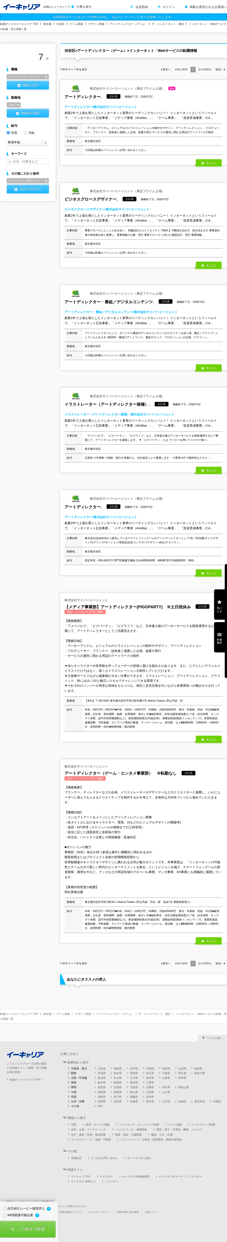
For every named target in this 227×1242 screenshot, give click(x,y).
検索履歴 (219, 641)
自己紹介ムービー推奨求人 (24, 1208)
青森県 (118, 1068)
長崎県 (134, 1101)
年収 (12, 132)
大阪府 (134, 1087)
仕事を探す (84, 6)
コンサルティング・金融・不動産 (91, 1139)
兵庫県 (150, 1087)
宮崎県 (182, 1101)
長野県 (182, 1077)
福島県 (198, 1068)
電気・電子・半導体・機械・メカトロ (179, 1129)
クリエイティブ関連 (203, 1124)
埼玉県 (150, 1073)
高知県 (150, 1096)
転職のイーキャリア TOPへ (26, 1079)
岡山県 (134, 1092)
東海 (73, 1082)
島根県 (118, 1092)
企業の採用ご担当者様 (128, 1212)
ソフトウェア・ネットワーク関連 (139, 1124)
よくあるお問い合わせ (104, 1158)
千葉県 (166, 1073)
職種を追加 (30, 85)
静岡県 (118, 1082)
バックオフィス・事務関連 (131, 1129)
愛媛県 (134, 1096)
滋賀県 (102, 1087)
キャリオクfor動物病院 (135, 1176)
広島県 (150, 1092)
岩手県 (134, 1068)
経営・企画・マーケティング (88, 1129)
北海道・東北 (79, 1068)
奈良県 (166, 1087)
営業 (73, 1124)
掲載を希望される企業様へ (208, 7)
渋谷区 (61, 24)
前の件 (182, 69)
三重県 (150, 1082)
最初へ (167, 69)
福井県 (150, 1077)
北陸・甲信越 (79, 1077)
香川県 (118, 1096)
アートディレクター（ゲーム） (128, 24)
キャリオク (106, 1176)
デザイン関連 (96, 24)
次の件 (203, 69)
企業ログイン (151, 1212)
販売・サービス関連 (98, 1124)
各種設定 (76, 1158)
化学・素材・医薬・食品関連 (88, 1134)
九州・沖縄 (77, 1101)
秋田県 (166, 1068)
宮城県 (150, 1068)
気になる (211, 163)
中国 (73, 1092)
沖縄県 (217, 1101)
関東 (73, 1073)
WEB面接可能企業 (18, 1215)
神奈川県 (199, 1073)
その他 (75, 1106)
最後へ (219, 69)
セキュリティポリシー (99, 1212)
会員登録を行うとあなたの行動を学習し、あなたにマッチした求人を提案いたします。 (113, 17)
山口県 (166, 1092)
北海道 (102, 1068)
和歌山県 (183, 1087)
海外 (100, 1106)
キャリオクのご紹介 (139, 1158)
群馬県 (134, 1073)
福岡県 (102, 1101)
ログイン (169, 7)
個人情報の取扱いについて (69, 1212)
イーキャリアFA (80, 1176)
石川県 (134, 1077)
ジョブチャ (111, 1181)
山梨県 (166, 1077)
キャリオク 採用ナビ (83, 1181)
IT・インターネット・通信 (168, 24)
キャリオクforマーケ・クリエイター (180, 1176)
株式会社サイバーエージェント (86, 600)
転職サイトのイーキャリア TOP (19, 24)
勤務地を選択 (30, 113)
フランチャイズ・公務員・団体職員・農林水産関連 (151, 1139)
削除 (46, 77)
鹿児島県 (199, 1101)
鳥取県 (102, 1092)
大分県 (166, 1101)
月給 (29, 132)
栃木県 (118, 1073)
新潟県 (102, 1077)
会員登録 (142, 7)
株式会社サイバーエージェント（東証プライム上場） (120, 89)
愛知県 (134, 1082)
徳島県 (102, 1096)
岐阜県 (102, 1082)
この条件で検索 (31, 1229)
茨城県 (102, 1073)
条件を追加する (30, 189)
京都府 (118, 1087)
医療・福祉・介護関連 (128, 1134)
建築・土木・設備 (161, 1134)
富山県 (118, 1077)
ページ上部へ (215, 1038)
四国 (73, 1096)
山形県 (182, 1068)
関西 (73, 1087)
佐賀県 (118, 1101)
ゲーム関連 (76, 24)
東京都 (47, 24)
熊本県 (150, 1101)
